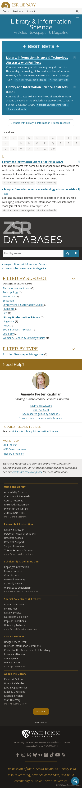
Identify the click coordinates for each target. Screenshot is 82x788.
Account (31, 11)
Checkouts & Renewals (17, 496)
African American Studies (17, 288)
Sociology (8, 333)
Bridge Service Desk (15, 642)
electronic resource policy (27, 472)
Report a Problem (14, 453)
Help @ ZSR (10, 445)
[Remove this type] (24, 268)
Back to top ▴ (41, 722)
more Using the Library (15, 516)
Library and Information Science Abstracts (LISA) (32, 161)
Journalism (9, 308)
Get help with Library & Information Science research (40, 122)
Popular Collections (15, 621)
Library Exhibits (12, 612)
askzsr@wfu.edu (34, 746)
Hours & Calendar (14, 683)
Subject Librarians (14, 546)
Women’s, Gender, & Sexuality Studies (24, 338)
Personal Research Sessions (20, 533)
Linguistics (8, 321)
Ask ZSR (40, 711)
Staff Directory (12, 700)
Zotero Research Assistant (19, 550)
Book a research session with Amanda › (41, 418)
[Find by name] (37, 253)
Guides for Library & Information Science (35, 431)
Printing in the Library (16, 508)
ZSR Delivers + (14, 513)
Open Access (11, 575)
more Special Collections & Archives (21, 629)
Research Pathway (14, 579)
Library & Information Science (21, 317)
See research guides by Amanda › (41, 414)
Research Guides (13, 537)
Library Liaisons (13, 571)
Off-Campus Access (15, 449)
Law (5, 313)
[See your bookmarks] (75, 253)
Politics (7, 325)
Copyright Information (16, 567)
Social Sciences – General (17, 329)
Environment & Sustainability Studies (23, 304)
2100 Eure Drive (34, 742)
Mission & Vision (13, 695)
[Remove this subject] (24, 264)
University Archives (14, 625)
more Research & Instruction (17, 554)
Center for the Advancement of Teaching (27, 650)
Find (5, 11)
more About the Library (15, 703)
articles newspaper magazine (31, 79)
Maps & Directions (14, 691)
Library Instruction (14, 529)
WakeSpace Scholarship (17, 587)
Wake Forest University (41, 734)
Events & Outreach (14, 679)
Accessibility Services (15, 492)
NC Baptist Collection (16, 616)
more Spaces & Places (14, 666)
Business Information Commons (22, 646)
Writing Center (12, 662)
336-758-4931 (51, 746)
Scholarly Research (14, 583)
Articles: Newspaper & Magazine (23, 354)
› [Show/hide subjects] (73, 279)
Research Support (14, 542)
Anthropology (10, 292)
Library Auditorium (14, 654)
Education (8, 300)
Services (16, 11)
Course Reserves (13, 500)
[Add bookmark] (74, 57)
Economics (9, 296)
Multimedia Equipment (16, 504)
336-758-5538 (41, 410)
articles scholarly (59, 79)
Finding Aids (10, 608)
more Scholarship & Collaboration (20, 591)
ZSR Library (23, 4)
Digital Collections (14, 604)
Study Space (11, 658)
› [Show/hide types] (73, 349)
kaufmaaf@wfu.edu (41, 405)
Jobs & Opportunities (16, 687)
